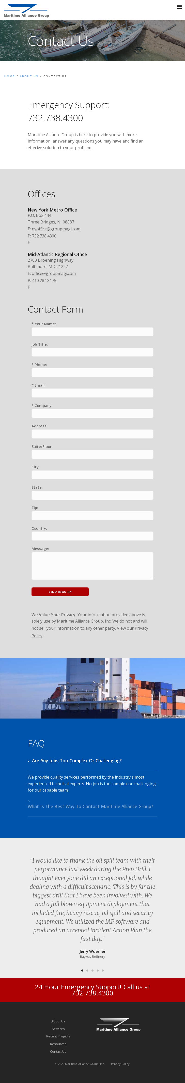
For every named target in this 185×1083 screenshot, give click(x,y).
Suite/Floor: (42, 446)
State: (37, 487)
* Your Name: (44, 323)
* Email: (38, 385)
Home (9, 76)
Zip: (35, 507)
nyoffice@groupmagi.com (56, 229)
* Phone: (39, 364)
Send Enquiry (60, 592)
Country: (39, 528)
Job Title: (40, 344)
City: (36, 466)
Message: (40, 548)
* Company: (42, 405)
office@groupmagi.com (54, 273)
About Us (29, 76)
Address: (40, 425)
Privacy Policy (120, 1064)
